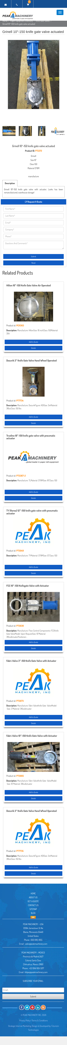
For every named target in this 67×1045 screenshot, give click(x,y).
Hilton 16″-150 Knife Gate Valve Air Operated (28, 285)
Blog (33, 913)
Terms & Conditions (40, 1020)
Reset (33, 263)
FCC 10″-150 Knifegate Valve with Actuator (27, 585)
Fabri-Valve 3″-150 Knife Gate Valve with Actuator (31, 661)
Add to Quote (33, 342)
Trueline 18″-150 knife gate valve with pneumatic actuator (30, 437)
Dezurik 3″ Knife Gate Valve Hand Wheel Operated (31, 360)
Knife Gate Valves (43, 20)
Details (33, 348)
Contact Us (33, 905)
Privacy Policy (24, 1020)
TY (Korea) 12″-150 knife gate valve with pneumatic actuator (32, 512)
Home (4, 20)
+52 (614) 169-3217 (36, 968)
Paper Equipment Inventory (21, 20)
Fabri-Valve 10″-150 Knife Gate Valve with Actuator (31, 736)
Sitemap (33, 909)
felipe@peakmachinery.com (36, 972)
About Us (33, 897)
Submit (33, 256)
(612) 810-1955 (36, 940)
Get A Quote (33, 901)
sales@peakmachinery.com (36, 943)
